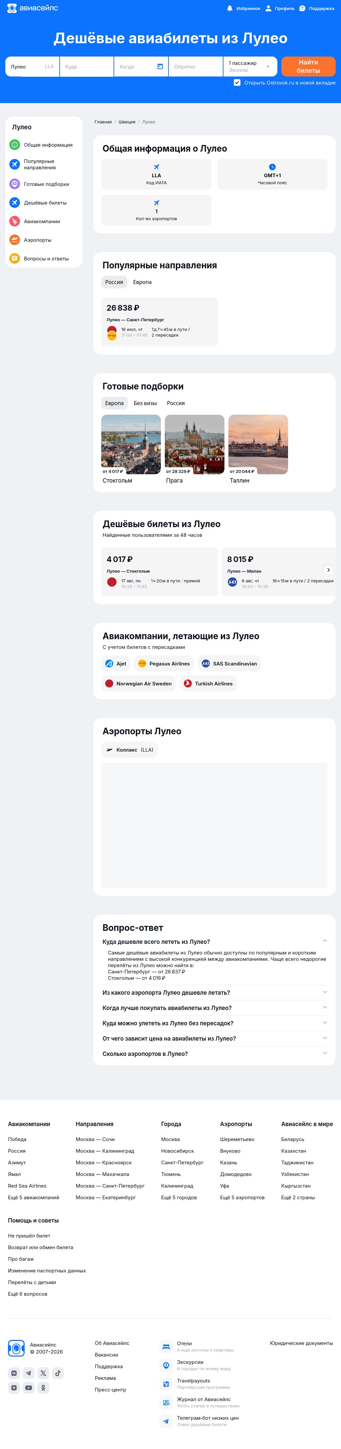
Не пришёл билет (29, 1235)
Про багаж (21, 1259)
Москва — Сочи (95, 1139)
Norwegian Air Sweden (138, 683)
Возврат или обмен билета (40, 1247)
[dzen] (14, 1388)
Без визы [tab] (145, 403)
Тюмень (171, 1174)
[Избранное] (243, 8)
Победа (17, 1139)
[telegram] (29, 1373)
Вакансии (106, 1355)
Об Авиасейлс (112, 1343)
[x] (43, 1373)
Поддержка (109, 1366)
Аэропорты (236, 1124)
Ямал (14, 1174)
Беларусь (292, 1139)
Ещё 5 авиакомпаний (33, 1197)
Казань (228, 1162)
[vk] (14, 1373)
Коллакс (129, 750)
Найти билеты (308, 66)
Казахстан (293, 1151)
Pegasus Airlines (164, 663)
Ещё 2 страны (298, 1197)
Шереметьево (237, 1139)
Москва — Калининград (105, 1151)
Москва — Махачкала (102, 1174)
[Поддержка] (316, 8)
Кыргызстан (296, 1186)
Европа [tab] (142, 282)
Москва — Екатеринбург (106, 1197)
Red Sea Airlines (27, 1186)
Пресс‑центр (110, 1389)
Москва (170, 1139)
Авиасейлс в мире (307, 1124)
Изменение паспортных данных (47, 1270)
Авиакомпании (29, 1124)
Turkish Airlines (208, 683)
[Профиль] (279, 8)
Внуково (230, 1151)
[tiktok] (58, 1373)
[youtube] (29, 1388)
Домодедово (236, 1174)
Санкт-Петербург (182, 1162)
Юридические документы (301, 1343)
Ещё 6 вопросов (27, 1294)
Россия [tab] (114, 282)
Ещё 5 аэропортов (242, 1197)
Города (171, 1124)
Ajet (115, 663)
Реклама (105, 1378)
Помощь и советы (33, 1220)
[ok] (43, 1388)
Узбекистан (295, 1174)
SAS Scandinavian (229, 663)
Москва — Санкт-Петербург (110, 1186)
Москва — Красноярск (104, 1162)
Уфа (224, 1186)
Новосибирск (177, 1151)
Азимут (17, 1162)
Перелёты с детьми (32, 1282)
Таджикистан (297, 1162)
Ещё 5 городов (179, 1197)
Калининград (177, 1186)
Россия (17, 1151)
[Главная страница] (32, 8)
